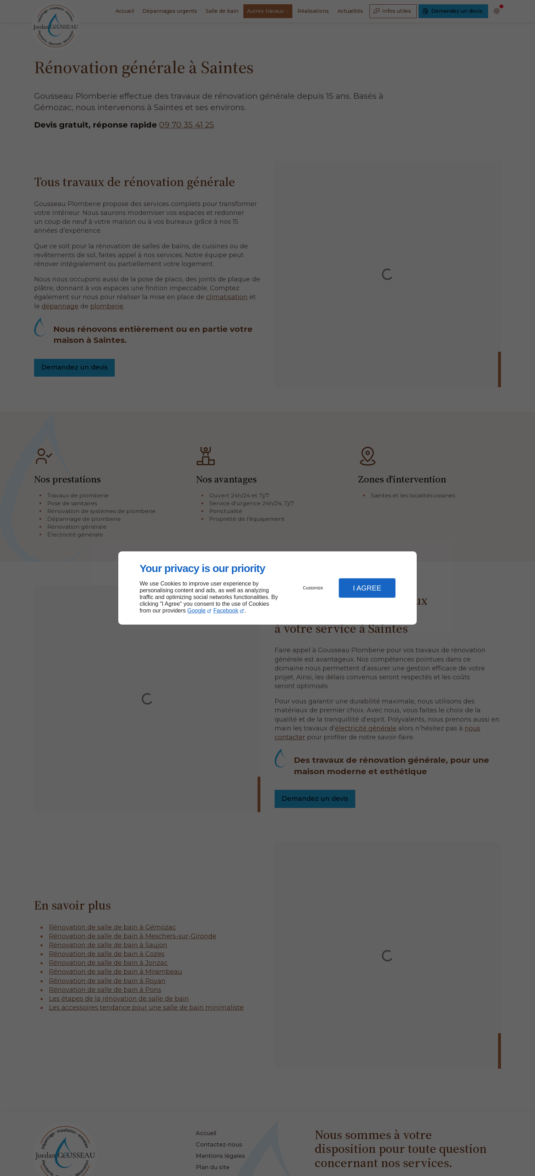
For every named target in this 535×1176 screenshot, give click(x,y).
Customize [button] (313, 588)
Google (196, 611)
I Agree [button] (367, 588)
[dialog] (267, 588)
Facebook (226, 611)
